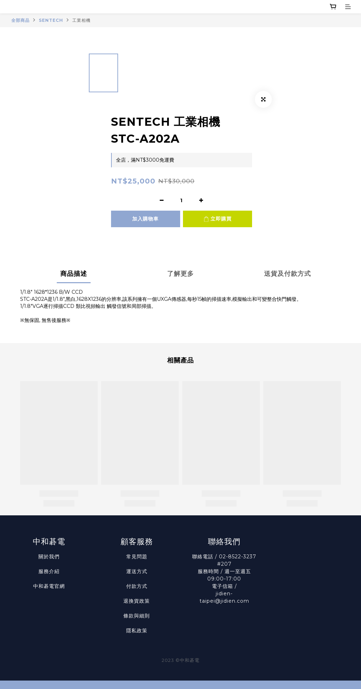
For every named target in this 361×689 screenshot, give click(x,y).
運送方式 (136, 571)
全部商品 (20, 20)
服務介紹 (49, 571)
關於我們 (49, 556)
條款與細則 (136, 616)
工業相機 (81, 20)
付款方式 (136, 586)
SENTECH (51, 20)
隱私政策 (136, 630)
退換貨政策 (136, 601)
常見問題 (136, 556)
